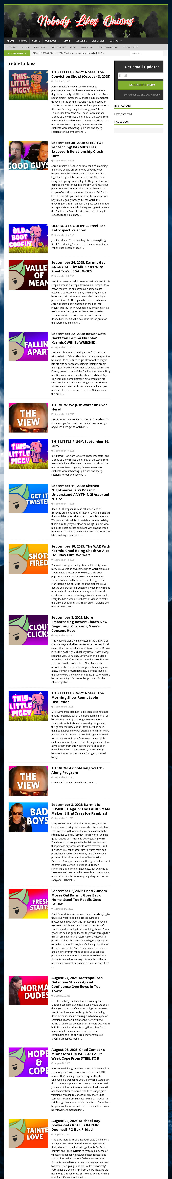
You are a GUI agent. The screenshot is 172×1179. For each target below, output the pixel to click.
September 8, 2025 (63, 635)
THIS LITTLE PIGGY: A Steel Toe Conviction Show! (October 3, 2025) (80, 74)
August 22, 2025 (62, 1134)
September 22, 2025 (64, 347)
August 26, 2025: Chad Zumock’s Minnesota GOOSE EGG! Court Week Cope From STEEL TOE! (78, 1054)
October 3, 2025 (62, 81)
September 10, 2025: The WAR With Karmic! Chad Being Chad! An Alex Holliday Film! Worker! (80, 550)
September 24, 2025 (64, 275)
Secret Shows (58, 47)
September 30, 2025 (64, 160)
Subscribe (81, 40)
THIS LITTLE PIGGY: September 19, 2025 (80, 443)
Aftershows (40, 47)
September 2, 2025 (63, 908)
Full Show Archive (108, 47)
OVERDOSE (50, 40)
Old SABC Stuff (130, 47)
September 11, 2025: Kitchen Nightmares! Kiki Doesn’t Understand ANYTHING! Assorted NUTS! (80, 492)
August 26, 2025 (62, 1063)
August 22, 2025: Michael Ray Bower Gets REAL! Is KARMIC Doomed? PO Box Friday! (75, 1125)
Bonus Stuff (87, 47)
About (10, 40)
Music (73, 47)
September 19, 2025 (64, 450)
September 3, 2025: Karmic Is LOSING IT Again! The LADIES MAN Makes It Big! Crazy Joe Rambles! (80, 809)
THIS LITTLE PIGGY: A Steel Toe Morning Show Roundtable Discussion (77, 697)
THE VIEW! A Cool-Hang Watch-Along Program (77, 770)
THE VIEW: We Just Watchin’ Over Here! (79, 407)
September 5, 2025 (63, 706)
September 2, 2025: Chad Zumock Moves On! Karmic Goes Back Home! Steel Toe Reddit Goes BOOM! (79, 897)
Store (67, 40)
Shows (23, 40)
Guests (36, 40)
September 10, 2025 (64, 559)
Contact (115, 40)
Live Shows (98, 40)
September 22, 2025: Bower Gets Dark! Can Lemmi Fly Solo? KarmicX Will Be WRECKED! (78, 338)
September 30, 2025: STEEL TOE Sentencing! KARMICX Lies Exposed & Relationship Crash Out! (77, 149)
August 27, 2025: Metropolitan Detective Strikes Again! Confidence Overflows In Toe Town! (77, 984)
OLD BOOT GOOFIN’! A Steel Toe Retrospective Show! (78, 227)
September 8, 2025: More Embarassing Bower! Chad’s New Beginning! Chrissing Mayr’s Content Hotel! (79, 624)
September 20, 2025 (64, 414)
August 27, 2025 (62, 995)
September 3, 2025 (63, 818)
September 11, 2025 (64, 503)
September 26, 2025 (64, 234)
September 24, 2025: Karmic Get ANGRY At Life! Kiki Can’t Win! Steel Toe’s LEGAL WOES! (78, 266)
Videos (25, 47)
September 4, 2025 (63, 777)
